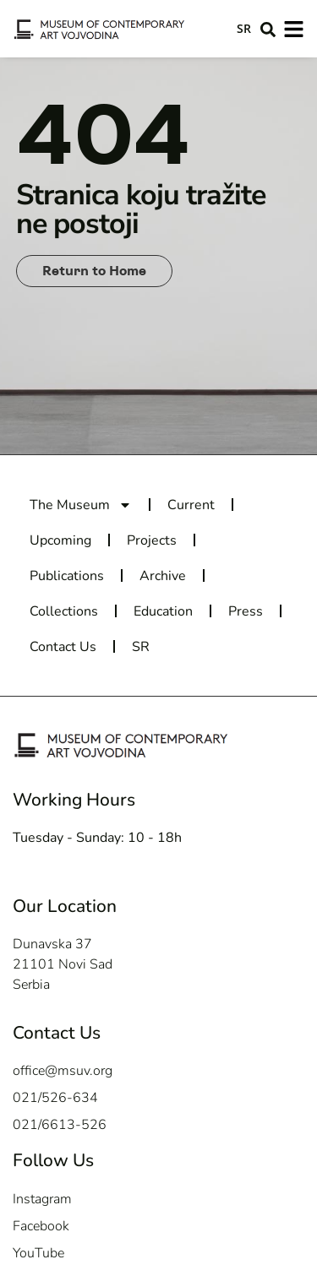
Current (191, 505)
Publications (67, 576)
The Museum (81, 505)
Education (163, 611)
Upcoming (60, 540)
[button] (268, 29)
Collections (64, 611)
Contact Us (63, 647)
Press (245, 611)
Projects (152, 540)
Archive (162, 576)
